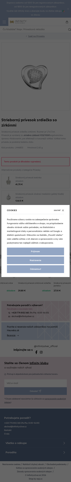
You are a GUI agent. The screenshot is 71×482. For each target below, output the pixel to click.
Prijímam (35, 251)
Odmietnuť (35, 269)
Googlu (56, 231)
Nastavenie (35, 260)
